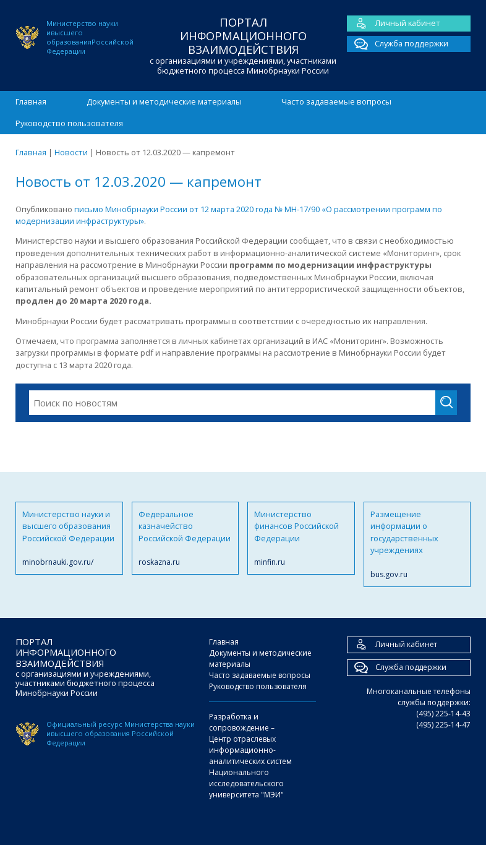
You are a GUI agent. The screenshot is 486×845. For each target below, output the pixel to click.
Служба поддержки (397, 44)
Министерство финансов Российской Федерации (301, 538)
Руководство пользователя (69, 123)
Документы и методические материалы (164, 101)
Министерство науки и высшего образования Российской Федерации (69, 538)
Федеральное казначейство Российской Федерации (185, 538)
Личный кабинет (393, 23)
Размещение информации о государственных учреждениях (417, 544)
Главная (30, 101)
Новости (71, 152)
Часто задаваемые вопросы (336, 101)
